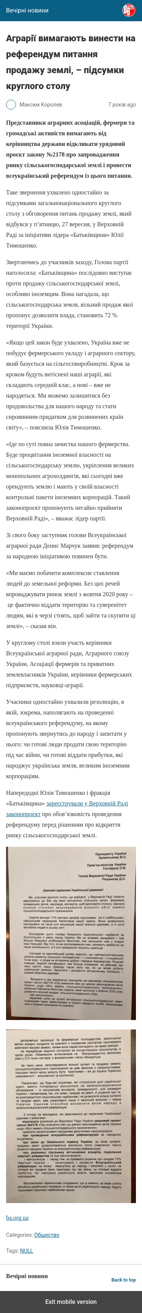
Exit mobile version (71, 1301)
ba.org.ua (17, 1217)
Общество (46, 1235)
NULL (26, 1251)
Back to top (123, 1280)
